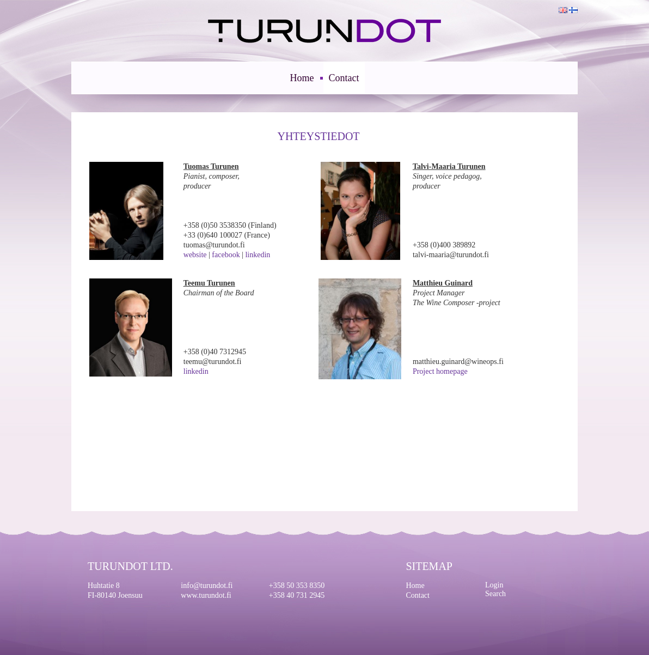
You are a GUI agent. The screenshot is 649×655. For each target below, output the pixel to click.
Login (494, 585)
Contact (344, 77)
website (195, 255)
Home (302, 77)
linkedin (257, 255)
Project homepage (440, 371)
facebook (226, 255)
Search (495, 594)
